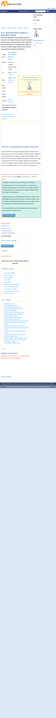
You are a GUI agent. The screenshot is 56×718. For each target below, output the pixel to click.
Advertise (51, 383)
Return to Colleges (6, 376)
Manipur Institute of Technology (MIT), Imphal (15, 338)
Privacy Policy (35, 383)
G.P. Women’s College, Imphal (12, 343)
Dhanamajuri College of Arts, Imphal (13, 308)
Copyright (28, 383)
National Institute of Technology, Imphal (14, 312)
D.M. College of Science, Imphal (12, 307)
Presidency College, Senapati (11, 319)
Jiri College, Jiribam (9, 303)
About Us (16, 383)
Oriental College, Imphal (10, 310)
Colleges (3, 28)
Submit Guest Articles (7, 383)
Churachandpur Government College (13, 314)
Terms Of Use (44, 383)
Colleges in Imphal (22, 28)
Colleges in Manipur (12, 28)
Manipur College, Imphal (10, 315)
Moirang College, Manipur (10, 305)
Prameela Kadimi (37, 43)
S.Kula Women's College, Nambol (12, 317)
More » (26, 11)
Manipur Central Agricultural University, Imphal (16, 320)
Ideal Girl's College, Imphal (11, 336)
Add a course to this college (9, 240)
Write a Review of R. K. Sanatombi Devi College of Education (8, 116)
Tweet (3, 349)
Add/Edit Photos (5, 225)
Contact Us (22, 383)
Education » (4, 11)
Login (48, 8)
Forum (21, 11)
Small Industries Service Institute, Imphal (14, 334)
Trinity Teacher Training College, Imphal (14, 326)
